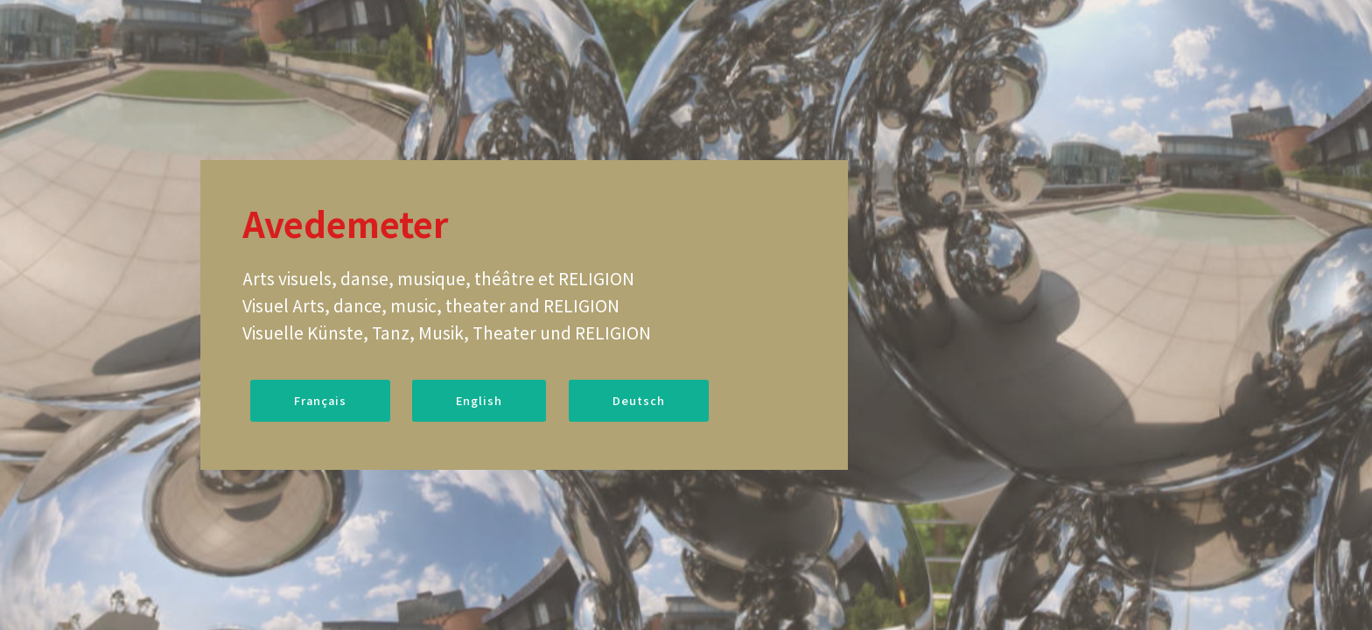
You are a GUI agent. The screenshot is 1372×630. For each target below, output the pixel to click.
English (479, 400)
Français (320, 400)
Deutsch (638, 400)
